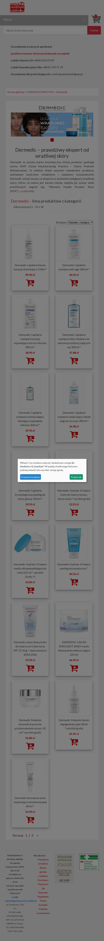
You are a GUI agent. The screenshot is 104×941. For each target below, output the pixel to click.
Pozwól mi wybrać (30, 477)
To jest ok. (76, 477)
